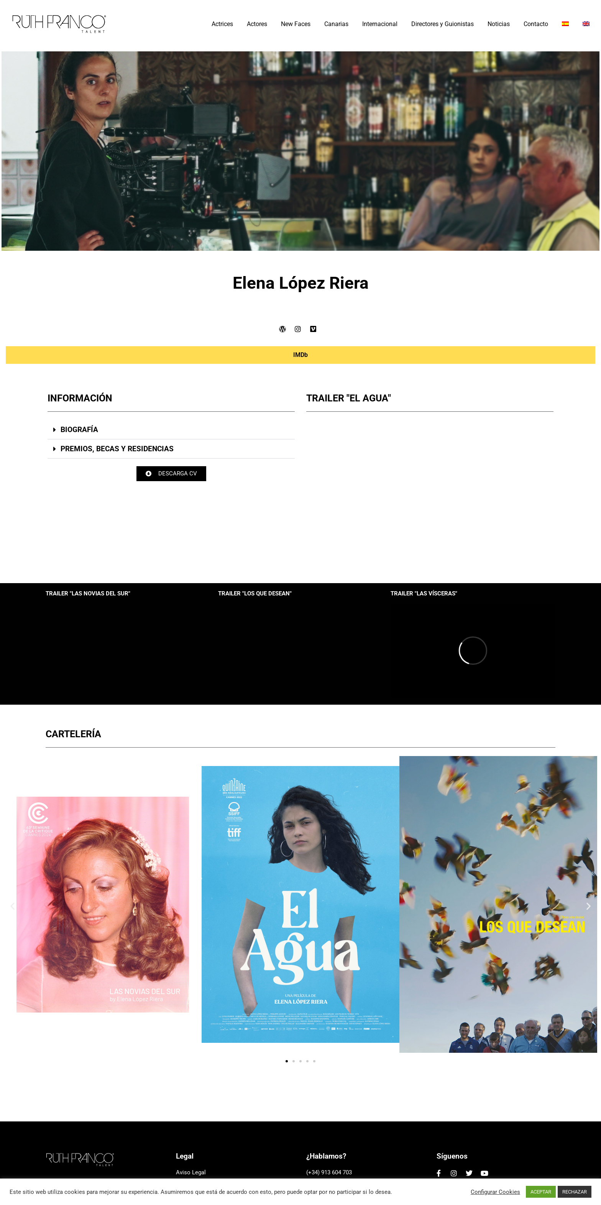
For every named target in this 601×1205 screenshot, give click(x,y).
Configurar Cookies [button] (495, 1192)
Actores (257, 24)
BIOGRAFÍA (78, 429)
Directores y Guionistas (442, 24)
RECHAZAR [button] (574, 1192)
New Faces (295, 24)
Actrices (222, 24)
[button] (170, 429)
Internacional (379, 24)
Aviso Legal (191, 1172)
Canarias (336, 24)
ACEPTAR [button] (540, 1192)
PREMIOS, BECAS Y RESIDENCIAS (116, 448)
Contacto (536, 24)
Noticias (499, 24)
